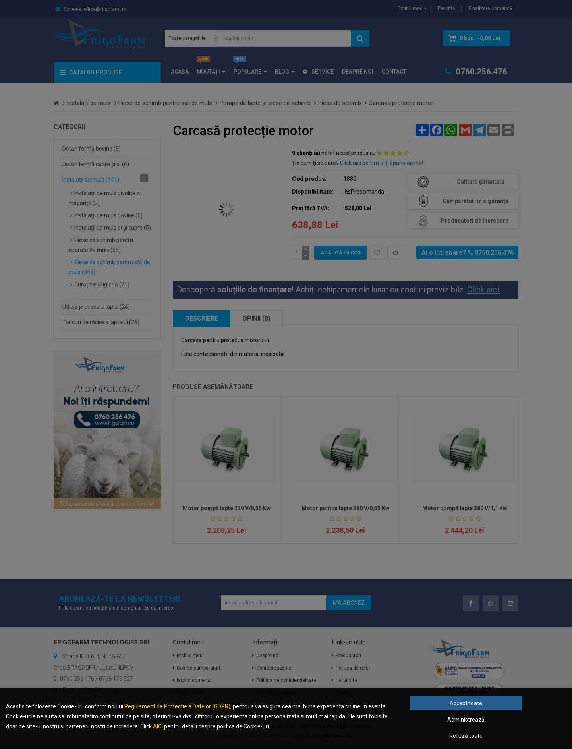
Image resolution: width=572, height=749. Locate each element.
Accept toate (466, 703)
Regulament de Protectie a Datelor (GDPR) (177, 706)
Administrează (466, 719)
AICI (158, 726)
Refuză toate (466, 736)
